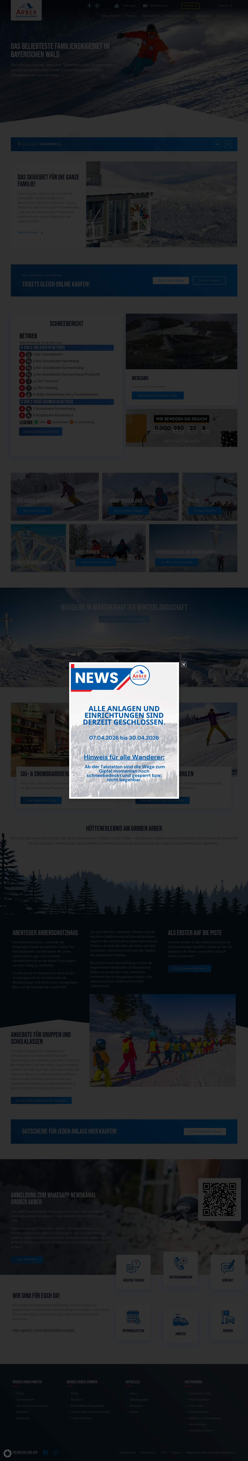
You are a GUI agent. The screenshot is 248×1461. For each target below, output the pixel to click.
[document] (124, 730)
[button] (7, 1453)
